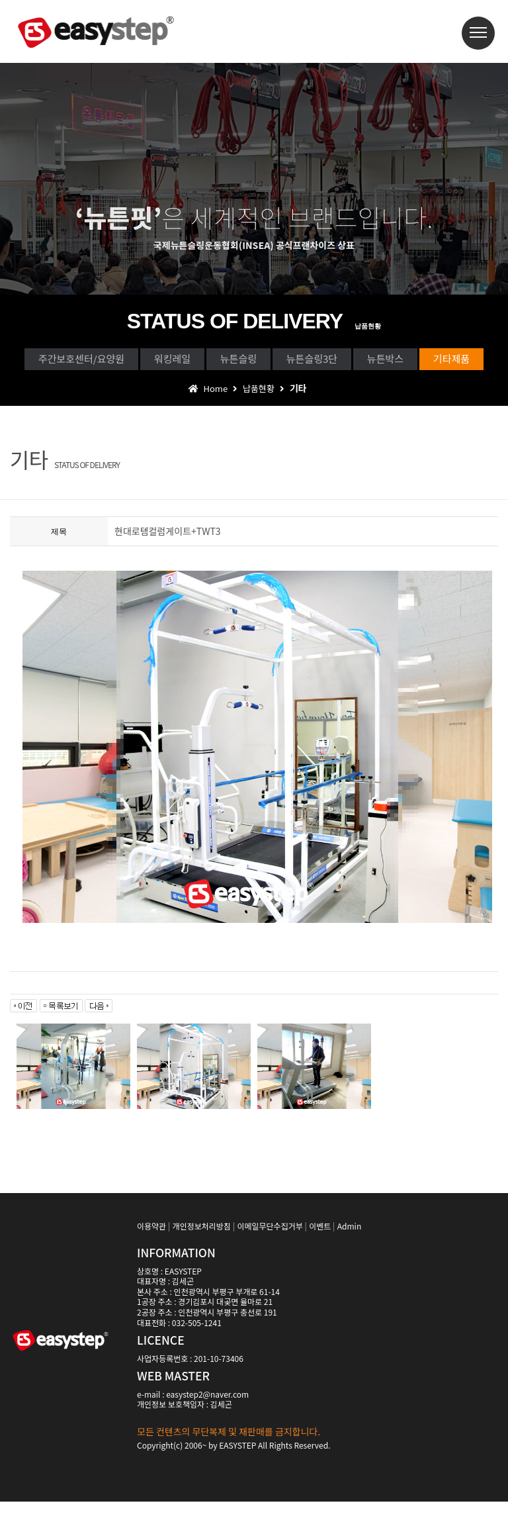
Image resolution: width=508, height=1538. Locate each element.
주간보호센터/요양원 (105, 361)
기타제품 (301, 391)
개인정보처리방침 (202, 1262)
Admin (349, 1262)
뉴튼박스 (207, 391)
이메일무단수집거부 (269, 1262)
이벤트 (320, 1262)
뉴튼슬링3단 (421, 361)
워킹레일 (225, 361)
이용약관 (151, 1262)
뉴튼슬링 (319, 361)
